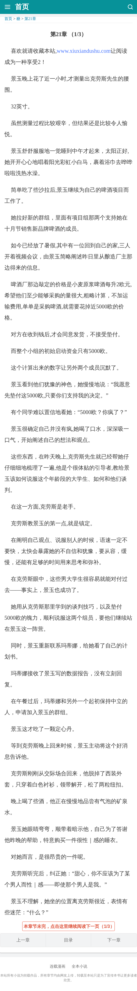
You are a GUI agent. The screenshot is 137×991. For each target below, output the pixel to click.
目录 (68, 940)
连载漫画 (57, 966)
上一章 (23, 940)
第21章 (30, 19)
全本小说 (79, 966)
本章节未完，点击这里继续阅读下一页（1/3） (69, 926)
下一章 (114, 940)
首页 (22, 7)
